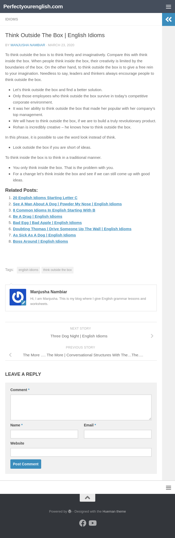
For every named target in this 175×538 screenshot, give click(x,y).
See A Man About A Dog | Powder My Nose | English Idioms (67, 204)
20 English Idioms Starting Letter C (45, 197)
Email (90, 425)
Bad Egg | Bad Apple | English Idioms (47, 222)
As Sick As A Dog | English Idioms (44, 235)
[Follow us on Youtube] (92, 523)
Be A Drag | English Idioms (37, 216)
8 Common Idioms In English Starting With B (54, 210)
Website (17, 443)
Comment (20, 390)
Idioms (11, 19)
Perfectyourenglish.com (33, 6)
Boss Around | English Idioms (40, 241)
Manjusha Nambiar (28, 45)
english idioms (28, 270)
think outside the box (57, 270)
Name (16, 425)
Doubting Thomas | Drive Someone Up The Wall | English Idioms (72, 229)
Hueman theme (114, 511)
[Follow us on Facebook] (82, 523)
